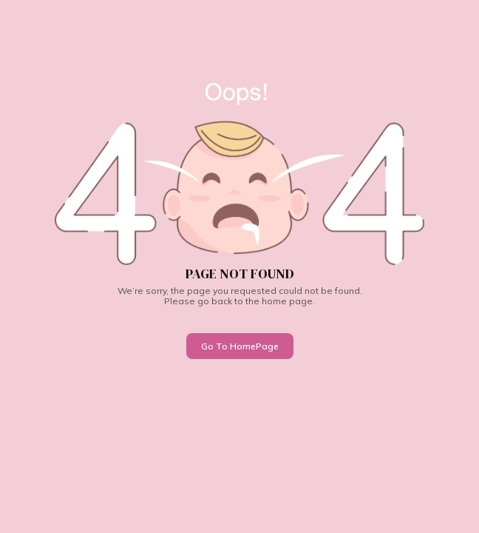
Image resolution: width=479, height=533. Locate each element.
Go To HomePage (240, 346)
